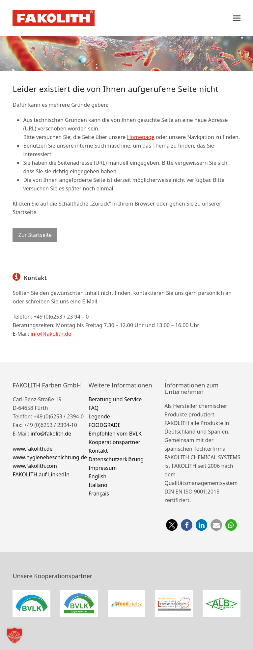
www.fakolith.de (32, 448)
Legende (99, 416)
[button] (236, 18)
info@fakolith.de (51, 333)
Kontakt (98, 450)
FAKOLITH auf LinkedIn (41, 474)
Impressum (103, 467)
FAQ (93, 407)
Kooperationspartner (114, 442)
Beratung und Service (115, 399)
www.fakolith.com (35, 465)
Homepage (141, 137)
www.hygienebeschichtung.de (50, 457)
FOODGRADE (105, 425)
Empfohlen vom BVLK (115, 433)
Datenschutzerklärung (116, 459)
